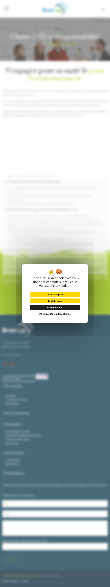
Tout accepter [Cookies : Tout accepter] (55, 294)
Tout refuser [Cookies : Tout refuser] (55, 300)
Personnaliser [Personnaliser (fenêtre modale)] (55, 307)
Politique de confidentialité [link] (55, 313)
